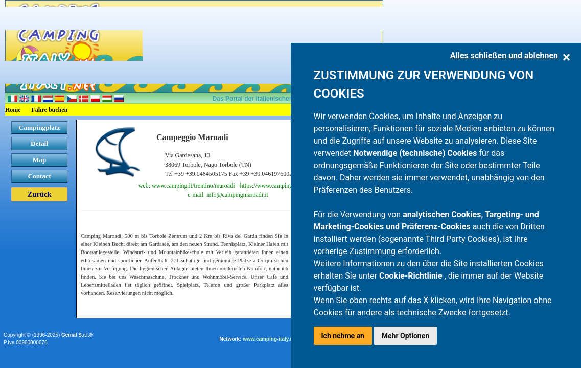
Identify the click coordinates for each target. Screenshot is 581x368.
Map (40, 160)
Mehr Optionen (405, 336)
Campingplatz (39, 127)
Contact (39, 176)
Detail (39, 143)
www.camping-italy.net (270, 339)
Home (13, 109)
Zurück (39, 194)
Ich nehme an (342, 336)
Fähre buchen (50, 109)
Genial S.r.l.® (77, 335)
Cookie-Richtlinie (412, 276)
